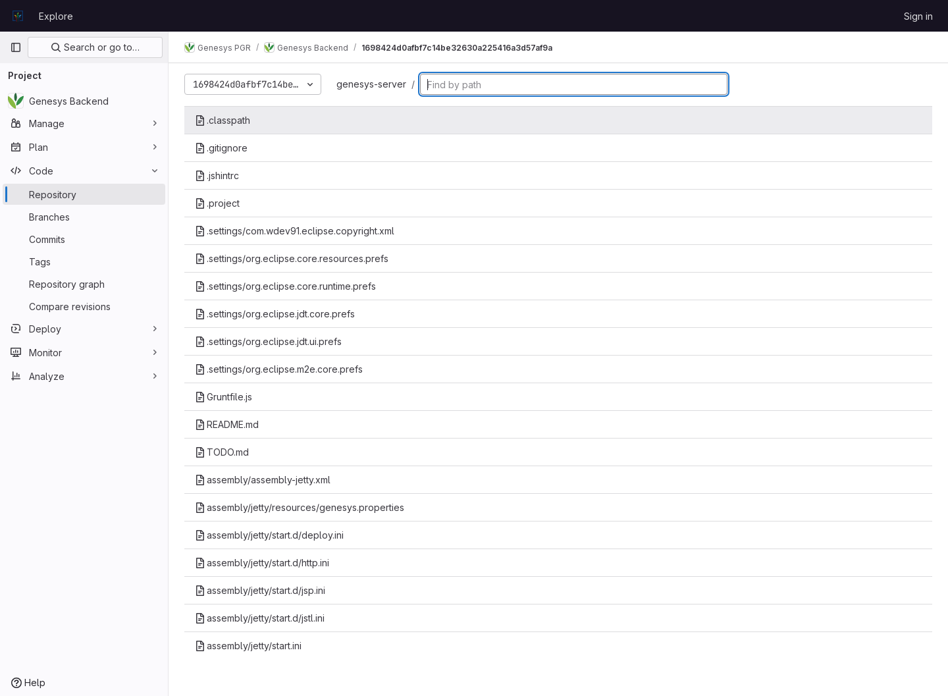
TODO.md (222, 452)
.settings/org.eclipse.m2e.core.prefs (279, 369)
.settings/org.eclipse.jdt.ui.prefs (268, 341)
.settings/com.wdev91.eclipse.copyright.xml (294, 230)
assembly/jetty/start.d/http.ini (262, 562)
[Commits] (84, 239)
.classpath (222, 120)
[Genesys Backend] (84, 100)
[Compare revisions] (84, 306)
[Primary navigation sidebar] (15, 47)
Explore (56, 16)
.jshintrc (217, 175)
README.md (227, 424)
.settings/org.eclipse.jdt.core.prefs (275, 313)
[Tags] (84, 261)
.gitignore (221, 147)
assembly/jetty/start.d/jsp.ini (260, 590)
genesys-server (371, 84)
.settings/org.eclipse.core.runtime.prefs (285, 286)
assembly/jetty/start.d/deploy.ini (269, 535)
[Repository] (84, 194)
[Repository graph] (84, 283)
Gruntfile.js (223, 396)
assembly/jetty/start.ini (248, 645)
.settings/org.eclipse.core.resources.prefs (291, 258)
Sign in (918, 16)
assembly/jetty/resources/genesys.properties (299, 507)
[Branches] (84, 216)
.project (217, 203)
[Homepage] (17, 15)
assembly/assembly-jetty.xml (262, 479)
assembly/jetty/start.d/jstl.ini (260, 618)
